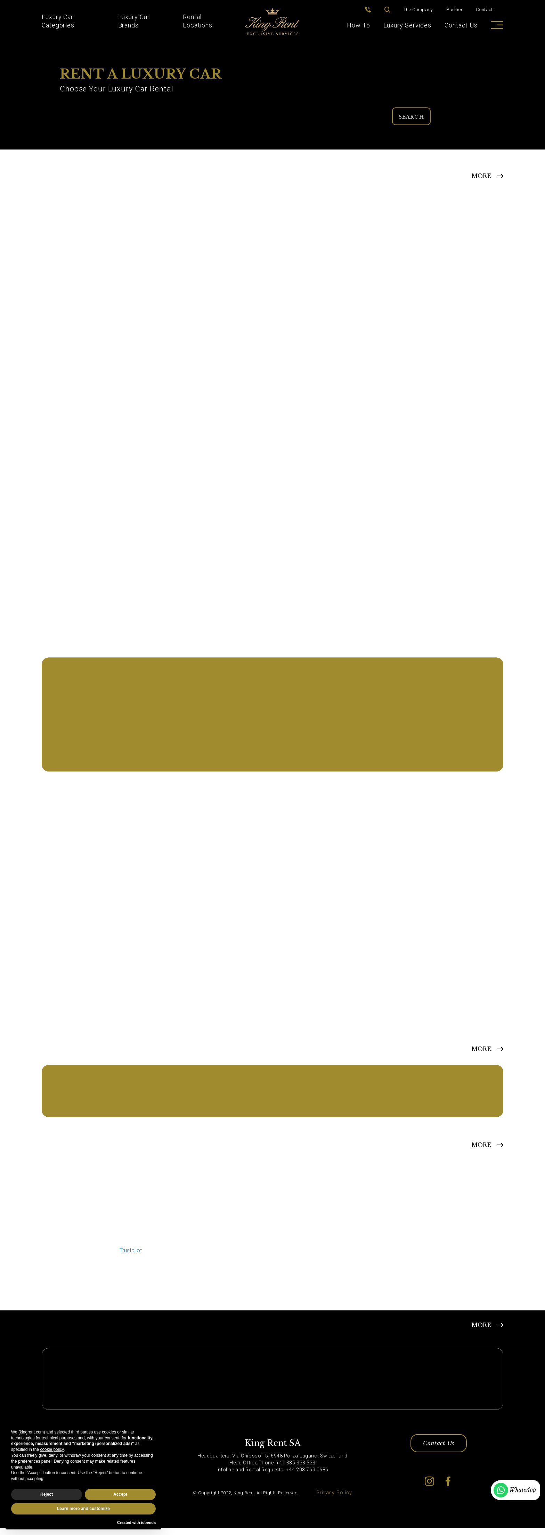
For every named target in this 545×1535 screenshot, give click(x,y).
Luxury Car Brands (134, 21)
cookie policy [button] (52, 1449)
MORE (481, 174)
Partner (454, 5)
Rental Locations (197, 21)
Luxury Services (407, 25)
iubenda (148, 1522)
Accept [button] (120, 1494)
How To (358, 25)
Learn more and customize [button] (83, 1508)
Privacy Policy (334, 1500)
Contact (484, 5)
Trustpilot (131, 1255)
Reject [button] (46, 1494)
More (481, 1149)
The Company (418, 5)
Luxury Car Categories (58, 21)
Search (412, 114)
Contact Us (461, 25)
